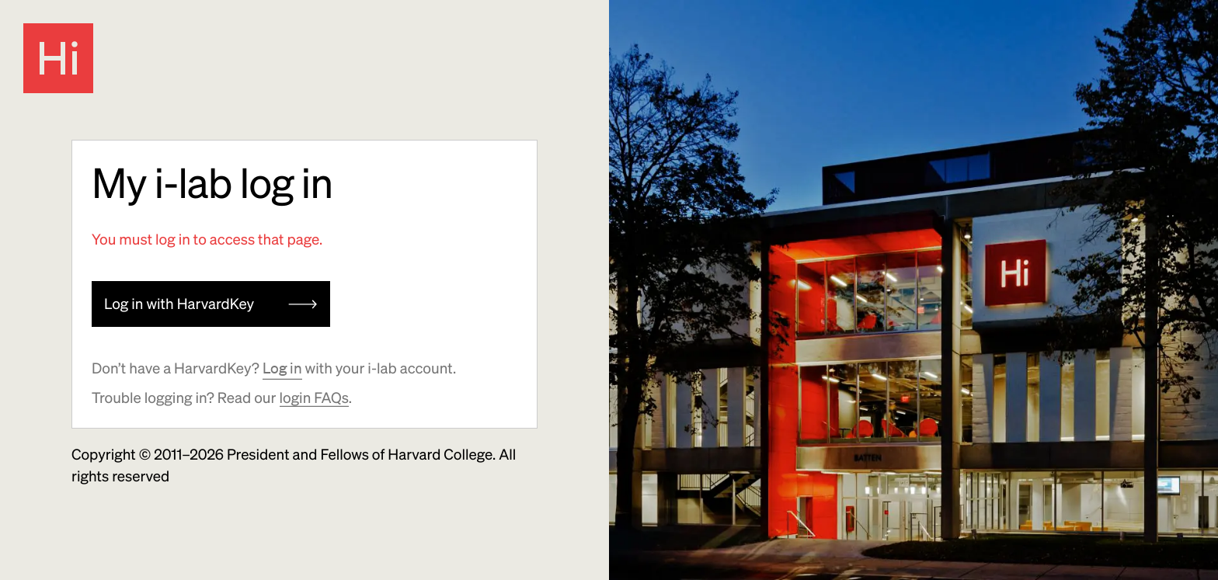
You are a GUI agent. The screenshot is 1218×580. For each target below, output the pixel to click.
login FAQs (314, 397)
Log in (282, 368)
